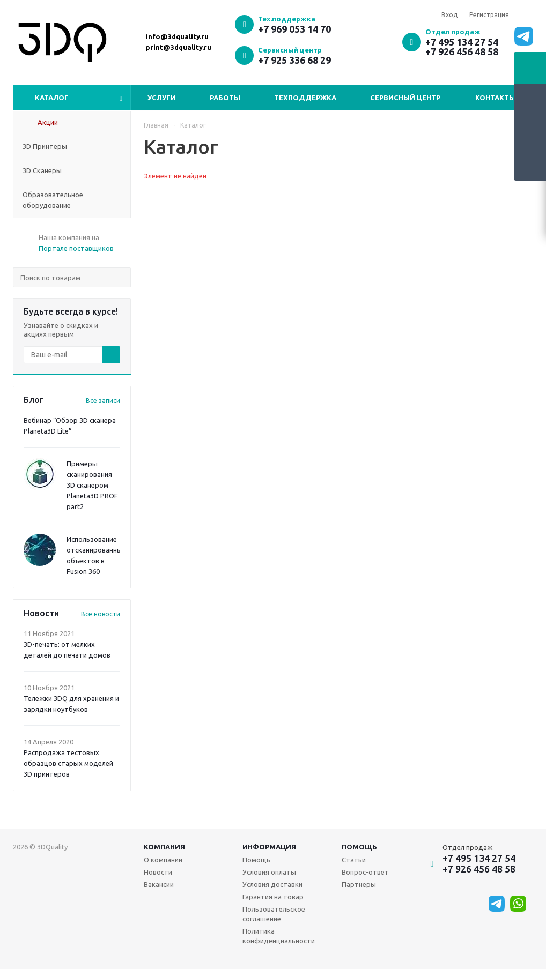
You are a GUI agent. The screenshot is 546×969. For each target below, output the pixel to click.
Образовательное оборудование (53, 200)
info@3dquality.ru (177, 36)
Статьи (354, 859)
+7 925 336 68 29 (294, 60)
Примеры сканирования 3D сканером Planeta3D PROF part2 (92, 485)
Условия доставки (272, 884)
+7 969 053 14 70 (294, 29)
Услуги (161, 97)
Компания (164, 847)
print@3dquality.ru (178, 47)
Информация (269, 847)
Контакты (495, 97)
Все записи (103, 400)
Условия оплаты (269, 872)
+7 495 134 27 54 (461, 42)
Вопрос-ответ (365, 872)
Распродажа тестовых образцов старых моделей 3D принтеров (68, 763)
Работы (225, 97)
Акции (48, 122)
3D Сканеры (42, 170)
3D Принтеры (45, 146)
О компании (163, 859)
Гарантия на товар (273, 896)
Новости (158, 872)
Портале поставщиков (76, 248)
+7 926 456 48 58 (461, 51)
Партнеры (359, 884)
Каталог (52, 97)
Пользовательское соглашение (273, 913)
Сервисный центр (405, 97)
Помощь (359, 847)
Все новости (100, 613)
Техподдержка (305, 97)
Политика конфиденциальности (278, 935)
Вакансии (159, 884)
